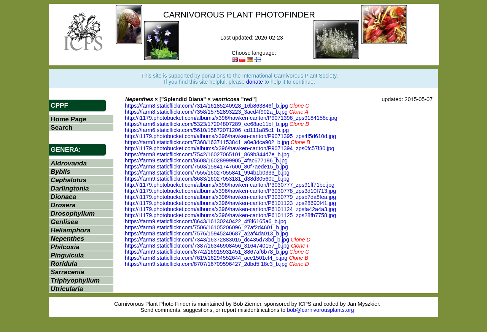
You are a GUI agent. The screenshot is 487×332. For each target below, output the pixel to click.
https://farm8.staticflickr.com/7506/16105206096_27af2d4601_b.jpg (206, 227)
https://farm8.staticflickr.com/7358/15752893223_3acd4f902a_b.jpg (206, 112)
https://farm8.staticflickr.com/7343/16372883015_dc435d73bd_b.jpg (207, 240)
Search (62, 127)
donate (254, 82)
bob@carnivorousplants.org (320, 310)
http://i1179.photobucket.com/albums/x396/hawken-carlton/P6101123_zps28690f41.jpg (230, 203)
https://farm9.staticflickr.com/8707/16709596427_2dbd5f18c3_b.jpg (206, 264)
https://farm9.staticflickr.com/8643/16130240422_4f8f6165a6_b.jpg (205, 221)
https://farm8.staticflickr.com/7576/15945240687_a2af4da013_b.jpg (206, 233)
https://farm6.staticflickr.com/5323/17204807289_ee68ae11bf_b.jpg (206, 124)
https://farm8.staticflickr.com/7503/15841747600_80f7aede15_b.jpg (206, 167)
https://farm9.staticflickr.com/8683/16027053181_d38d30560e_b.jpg (207, 179)
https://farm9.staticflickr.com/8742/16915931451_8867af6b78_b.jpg (206, 252)
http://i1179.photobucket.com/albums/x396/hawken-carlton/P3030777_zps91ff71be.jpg (229, 185)
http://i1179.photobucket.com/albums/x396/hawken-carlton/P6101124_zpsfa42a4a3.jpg (230, 209)
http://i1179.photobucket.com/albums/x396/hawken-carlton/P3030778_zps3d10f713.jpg (230, 191)
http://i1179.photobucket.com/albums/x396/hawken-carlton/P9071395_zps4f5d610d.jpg (230, 136)
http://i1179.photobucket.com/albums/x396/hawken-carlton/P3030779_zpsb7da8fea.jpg (230, 197)
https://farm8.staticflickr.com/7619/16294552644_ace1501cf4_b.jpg (206, 258)
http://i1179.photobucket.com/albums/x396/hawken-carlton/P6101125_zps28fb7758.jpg (230, 215)
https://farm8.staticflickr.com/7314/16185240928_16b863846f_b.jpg (206, 106)
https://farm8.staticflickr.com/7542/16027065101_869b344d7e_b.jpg (207, 154)
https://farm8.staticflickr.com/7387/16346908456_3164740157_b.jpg (207, 246)
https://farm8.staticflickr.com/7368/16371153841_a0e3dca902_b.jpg (207, 142)
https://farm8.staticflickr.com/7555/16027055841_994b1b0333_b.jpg (207, 173)
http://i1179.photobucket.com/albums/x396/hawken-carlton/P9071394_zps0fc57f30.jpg (229, 148)
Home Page (68, 119)
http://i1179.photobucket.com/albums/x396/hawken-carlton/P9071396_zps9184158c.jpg (231, 118)
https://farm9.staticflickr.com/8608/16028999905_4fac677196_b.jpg (206, 160)
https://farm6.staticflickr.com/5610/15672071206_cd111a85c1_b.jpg (207, 130)
